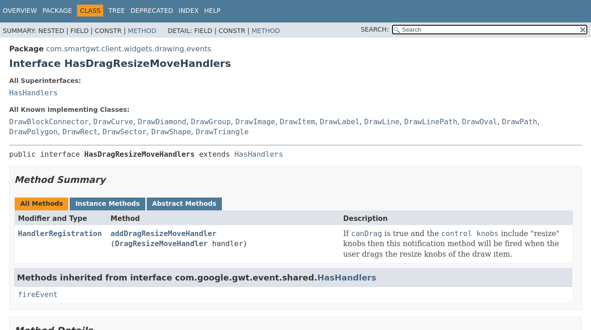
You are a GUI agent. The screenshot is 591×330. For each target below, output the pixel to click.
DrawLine (381, 121)
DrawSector (124, 131)
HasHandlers (33, 92)
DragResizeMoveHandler (161, 243)
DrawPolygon (33, 131)
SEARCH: (375, 29)
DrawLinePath (431, 121)
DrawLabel (340, 121)
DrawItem (297, 121)
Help (212, 10)
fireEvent (38, 294)
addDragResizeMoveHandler (163, 233)
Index (189, 10)
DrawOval (479, 121)
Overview (20, 10)
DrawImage (255, 121)
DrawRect (80, 131)
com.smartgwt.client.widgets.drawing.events (128, 48)
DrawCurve (113, 121)
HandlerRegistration (60, 233)
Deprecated (151, 10)
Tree (116, 10)
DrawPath (519, 121)
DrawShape (171, 131)
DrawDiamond (162, 121)
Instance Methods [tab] (107, 203)
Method (142, 30)
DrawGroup (211, 121)
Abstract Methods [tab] (184, 203)
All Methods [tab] (41, 203)
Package (57, 10)
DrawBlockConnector (48, 121)
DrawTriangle (222, 131)
